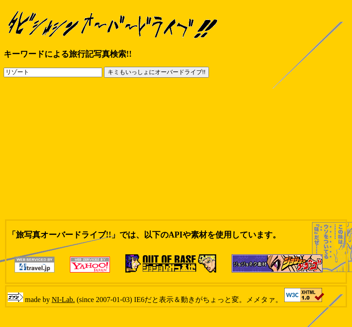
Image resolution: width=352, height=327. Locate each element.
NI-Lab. (63, 299)
